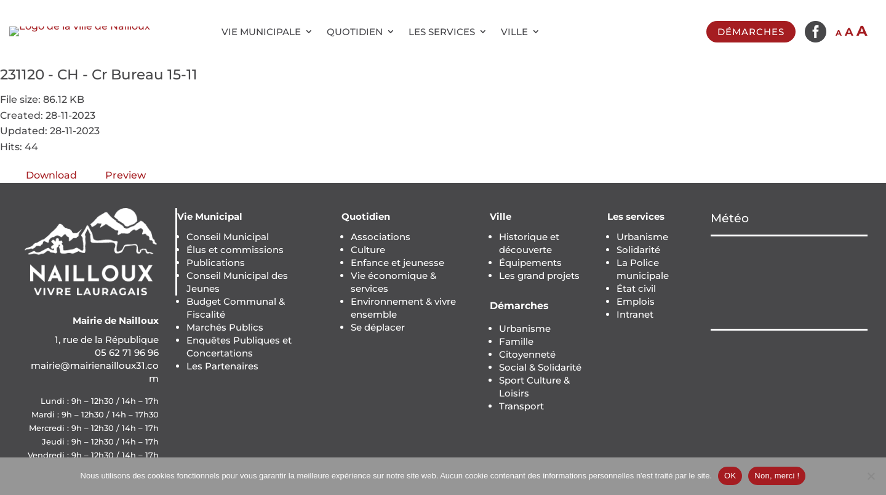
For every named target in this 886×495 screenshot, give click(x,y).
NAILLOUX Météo (789, 282)
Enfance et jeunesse (397, 262)
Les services (442, 32)
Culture (368, 250)
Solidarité (638, 250)
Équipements (530, 262)
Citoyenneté (527, 354)
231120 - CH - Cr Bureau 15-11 (99, 74)
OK (730, 475)
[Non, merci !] (870, 476)
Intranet (635, 314)
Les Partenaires (222, 366)
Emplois (636, 301)
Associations (380, 237)
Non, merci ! (776, 475)
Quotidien (355, 32)
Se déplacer (378, 327)
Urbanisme (525, 328)
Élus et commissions (235, 250)
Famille (516, 341)
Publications (215, 262)
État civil (636, 288)
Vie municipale (261, 32)
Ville (514, 32)
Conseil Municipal (227, 237)
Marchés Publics (224, 327)
